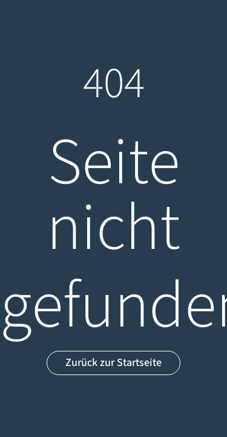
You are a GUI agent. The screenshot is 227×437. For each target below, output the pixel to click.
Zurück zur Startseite (113, 362)
